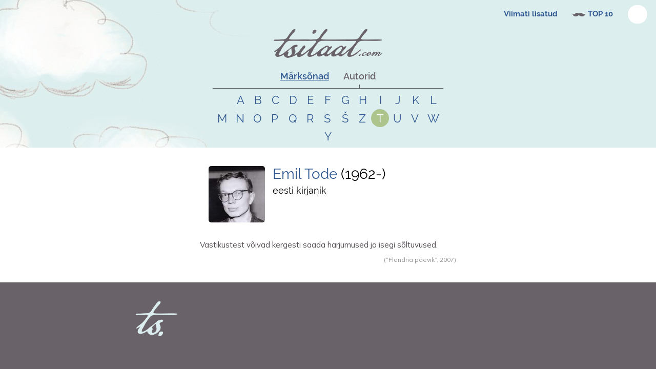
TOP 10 (600, 13)
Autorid (359, 76)
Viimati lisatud (531, 13)
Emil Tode (307, 174)
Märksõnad (304, 76)
